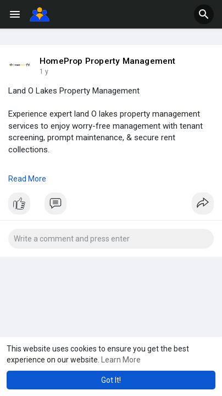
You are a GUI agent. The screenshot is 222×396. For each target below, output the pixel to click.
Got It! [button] (111, 380)
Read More (27, 178)
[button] (204, 14)
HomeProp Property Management (108, 61)
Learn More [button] (121, 359)
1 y (44, 71)
